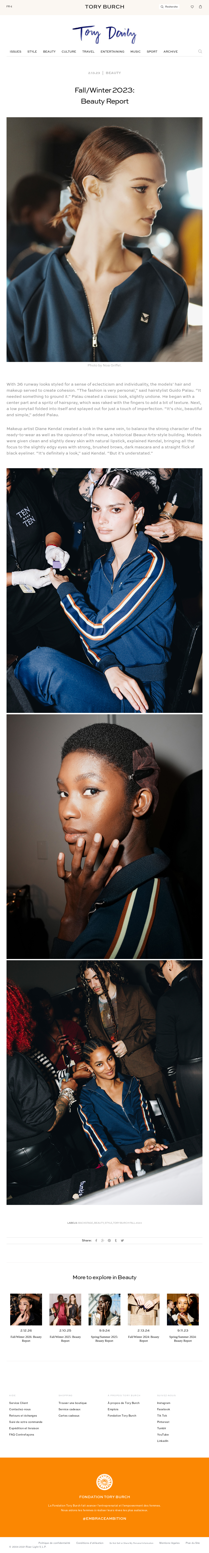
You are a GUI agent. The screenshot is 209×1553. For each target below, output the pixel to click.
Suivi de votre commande (26, 1422)
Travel (88, 51)
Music (135, 51)
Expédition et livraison (24, 1428)
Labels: (72, 1223)
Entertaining (112, 51)
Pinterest (163, 1422)
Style (32, 51)
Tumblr (161, 1428)
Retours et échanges (23, 1415)
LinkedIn (162, 1440)
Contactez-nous (20, 1409)
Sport (152, 51)
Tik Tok (162, 1415)
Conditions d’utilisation (89, 1543)
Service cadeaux (70, 1409)
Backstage (85, 1223)
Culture (69, 51)
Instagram (163, 1403)
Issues (15, 51)
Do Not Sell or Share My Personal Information (131, 1543)
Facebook (163, 1409)
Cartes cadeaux (69, 1415)
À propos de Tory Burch (123, 1403)
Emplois (113, 1409)
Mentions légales (169, 1543)
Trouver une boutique (73, 1403)
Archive (170, 51)
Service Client (18, 1403)
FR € (9, 6)
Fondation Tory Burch (122, 1415)
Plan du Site (193, 1543)
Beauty (49, 51)
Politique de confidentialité (54, 1543)
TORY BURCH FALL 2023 (127, 1223)
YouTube (163, 1434)
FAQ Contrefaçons (21, 1434)
